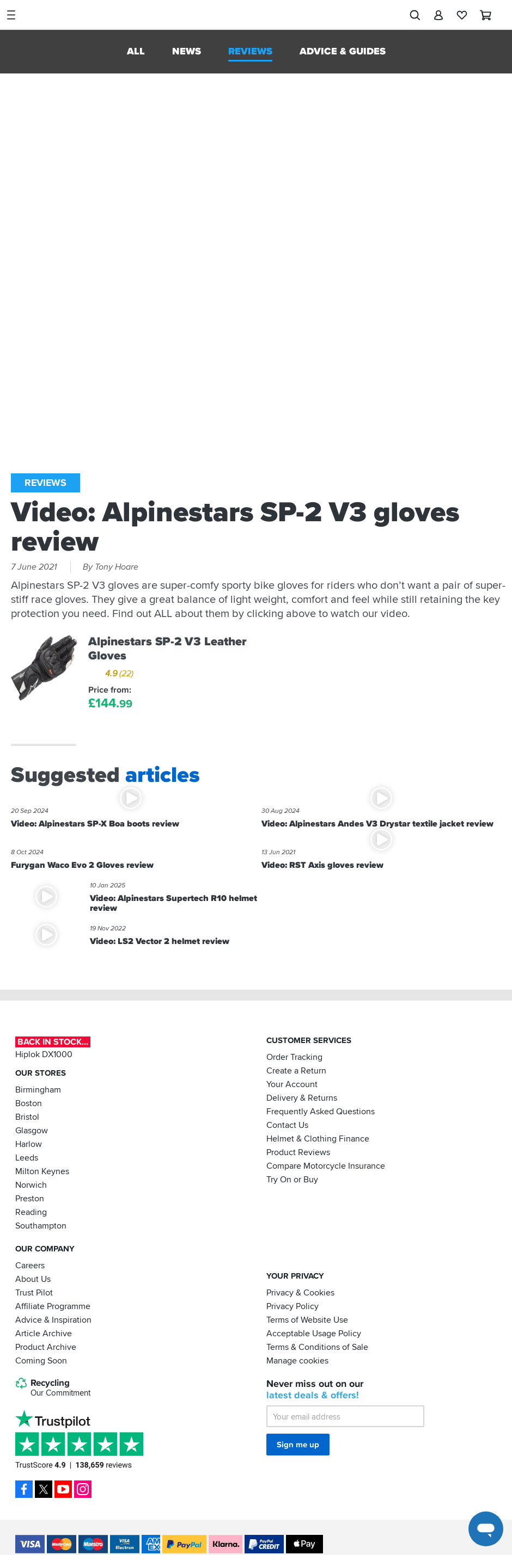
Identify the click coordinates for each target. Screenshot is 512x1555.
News (186, 51)
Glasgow (31, 1130)
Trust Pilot (34, 1292)
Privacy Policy (292, 1305)
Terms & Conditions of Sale (317, 1346)
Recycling (52, 1388)
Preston (29, 1198)
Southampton (40, 1225)
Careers (30, 1265)
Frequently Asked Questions (320, 1111)
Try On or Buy (292, 1179)
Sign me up (298, 1444)
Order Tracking (294, 1056)
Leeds (26, 1157)
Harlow (28, 1143)
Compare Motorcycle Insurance (325, 1165)
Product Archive (45, 1346)
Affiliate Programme (52, 1305)
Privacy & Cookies (300, 1292)
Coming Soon (41, 1360)
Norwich (31, 1184)
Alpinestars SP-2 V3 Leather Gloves (167, 648)
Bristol (27, 1116)
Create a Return (296, 1070)
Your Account (292, 1083)
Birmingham (38, 1089)
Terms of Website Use (307, 1319)
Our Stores (40, 1073)
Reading (31, 1211)
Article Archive (43, 1333)
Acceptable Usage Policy (313, 1333)
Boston (28, 1102)
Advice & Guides (343, 51)
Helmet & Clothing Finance (317, 1138)
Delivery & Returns (301, 1097)
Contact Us (287, 1124)
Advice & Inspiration (53, 1319)
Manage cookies (297, 1360)
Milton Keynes (42, 1170)
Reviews (250, 51)
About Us (33, 1278)
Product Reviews (298, 1151)
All (136, 51)
